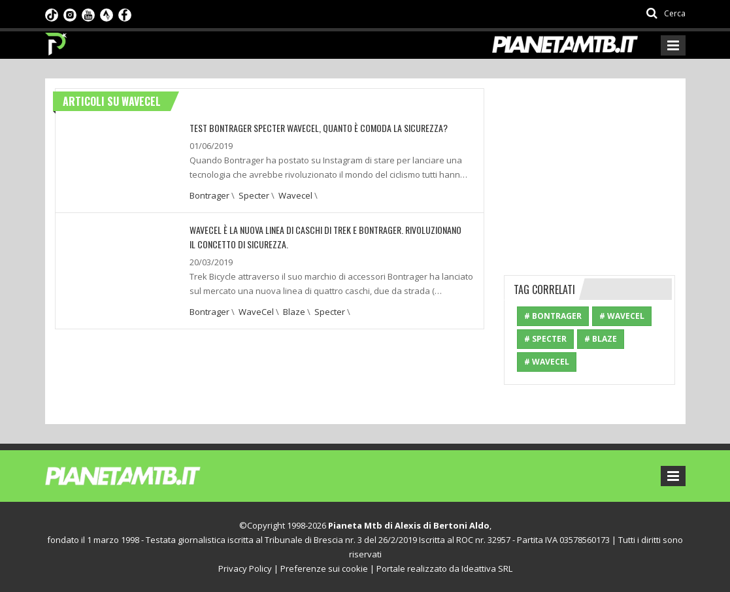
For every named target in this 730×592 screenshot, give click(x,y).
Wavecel (295, 195)
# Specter (545, 338)
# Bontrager (553, 315)
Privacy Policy (245, 568)
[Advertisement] (602, 170)
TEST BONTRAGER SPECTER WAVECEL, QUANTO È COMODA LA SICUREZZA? (319, 128)
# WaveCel (621, 315)
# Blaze (600, 338)
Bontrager (209, 195)
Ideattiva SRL (486, 568)
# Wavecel (546, 361)
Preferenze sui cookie (324, 568)
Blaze (294, 312)
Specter (254, 195)
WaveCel (256, 312)
